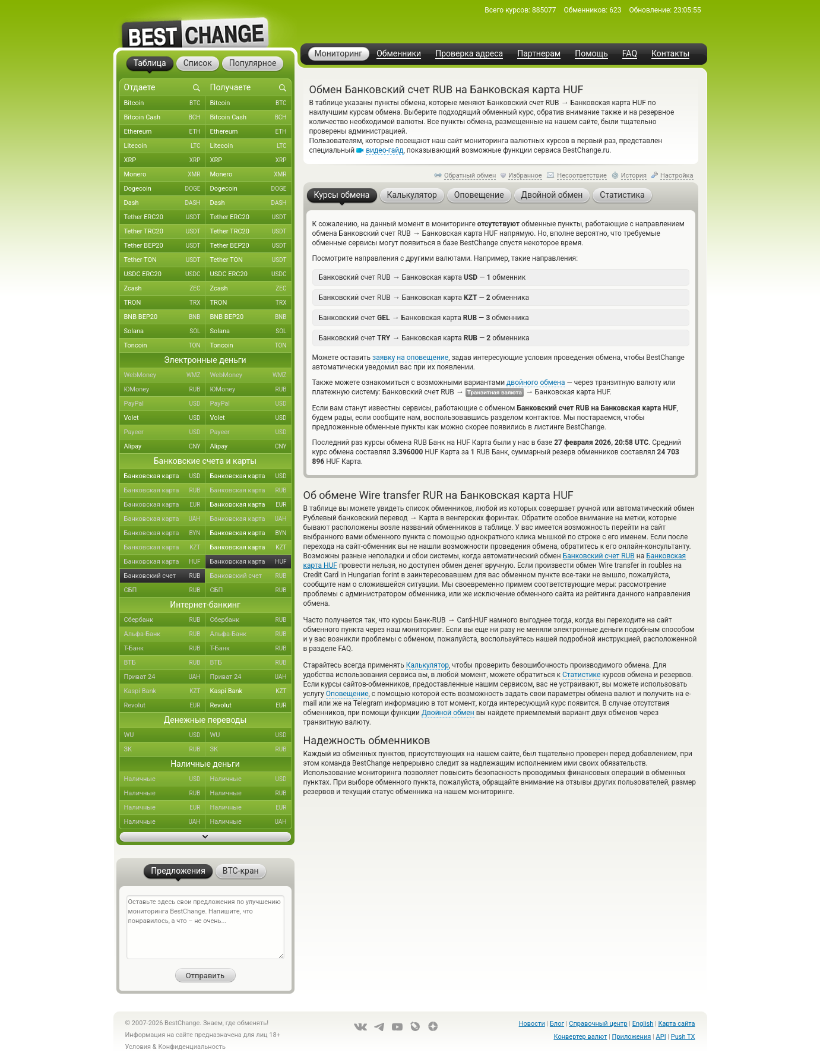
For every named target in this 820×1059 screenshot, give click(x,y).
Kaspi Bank (164, 691)
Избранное (525, 175)
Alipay (164, 447)
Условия (138, 1047)
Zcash (164, 289)
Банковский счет (164, 576)
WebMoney (164, 375)
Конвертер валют (580, 1037)
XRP (164, 160)
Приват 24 (164, 677)
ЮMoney (164, 389)
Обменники (398, 53)
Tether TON (164, 260)
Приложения (631, 1037)
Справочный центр (598, 1024)
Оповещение (347, 694)
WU (164, 735)
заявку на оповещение (410, 357)
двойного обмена (535, 382)
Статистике (581, 675)
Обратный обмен (470, 175)
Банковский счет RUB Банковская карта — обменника (424, 297)
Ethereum (164, 132)
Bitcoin (164, 103)
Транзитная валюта (494, 392)
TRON (164, 303)
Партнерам (539, 53)
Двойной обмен (448, 713)
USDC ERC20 (164, 274)
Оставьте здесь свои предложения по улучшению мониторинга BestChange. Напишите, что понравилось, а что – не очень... (205, 927)
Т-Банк (164, 648)
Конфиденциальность (192, 1047)
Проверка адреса (469, 53)
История (634, 175)
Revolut (164, 705)
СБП (164, 590)
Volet (164, 418)
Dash (164, 203)
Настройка (677, 175)
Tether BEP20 (164, 246)
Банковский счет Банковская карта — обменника (424, 317)
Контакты (670, 53)
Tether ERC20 (164, 217)
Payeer (164, 432)
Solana (164, 331)
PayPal (164, 404)
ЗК (164, 749)
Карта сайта (676, 1024)
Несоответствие (582, 175)
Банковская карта (164, 476)
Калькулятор (427, 665)
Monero (164, 174)
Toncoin (164, 346)
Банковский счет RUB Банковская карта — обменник (422, 277)
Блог (557, 1024)
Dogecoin (164, 189)
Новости (532, 1024)
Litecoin (164, 146)
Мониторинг (339, 53)
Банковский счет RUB (599, 556)
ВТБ (164, 663)
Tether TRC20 (164, 232)
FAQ (629, 53)
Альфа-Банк (164, 634)
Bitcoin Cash (164, 117)
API (661, 1037)
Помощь (591, 53)
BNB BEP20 (164, 317)
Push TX (683, 1037)
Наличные (164, 779)
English (643, 1024)
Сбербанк (164, 620)
